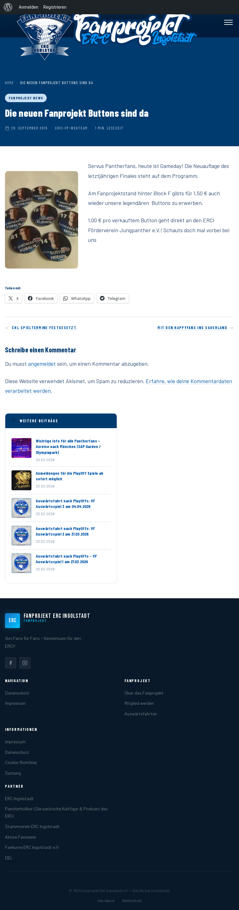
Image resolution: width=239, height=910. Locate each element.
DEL (9, 857)
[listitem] (10, 662)
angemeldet (42, 363)
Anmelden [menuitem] (28, 7)
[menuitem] (8, 7)
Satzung (13, 773)
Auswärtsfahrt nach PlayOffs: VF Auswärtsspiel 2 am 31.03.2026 (65, 531)
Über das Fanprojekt (143, 692)
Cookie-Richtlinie (21, 762)
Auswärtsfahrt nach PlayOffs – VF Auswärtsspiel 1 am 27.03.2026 (66, 558)
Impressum (15, 703)
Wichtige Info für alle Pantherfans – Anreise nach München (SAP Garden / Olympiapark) (68, 446)
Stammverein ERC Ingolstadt (32, 826)
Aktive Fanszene (20, 837)
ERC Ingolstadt (19, 798)
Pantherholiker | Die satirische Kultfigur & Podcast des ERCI (56, 812)
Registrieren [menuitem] (54, 7)
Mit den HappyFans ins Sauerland (192, 327)
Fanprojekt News (26, 98)
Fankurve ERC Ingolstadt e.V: (32, 847)
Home (9, 82)
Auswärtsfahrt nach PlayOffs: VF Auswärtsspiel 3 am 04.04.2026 (65, 503)
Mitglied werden (139, 703)
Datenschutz (17, 692)
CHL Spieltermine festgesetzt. (44, 327)
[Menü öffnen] (228, 22)
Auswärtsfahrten (140, 713)
